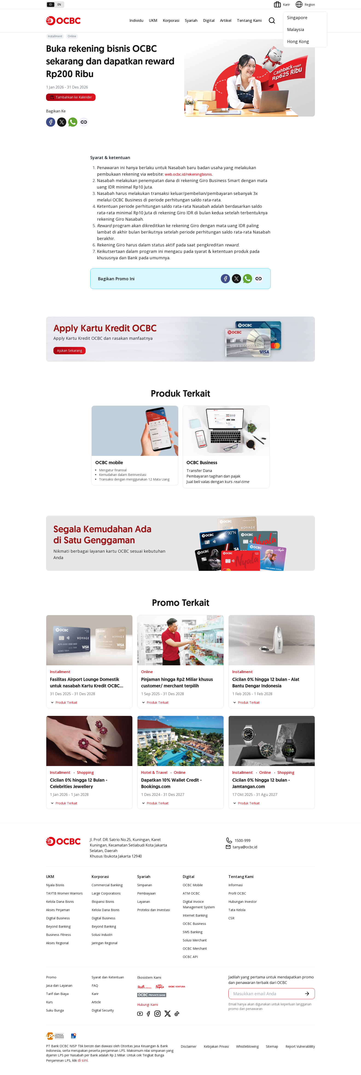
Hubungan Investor (242, 901)
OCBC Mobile (193, 885)
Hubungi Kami (147, 1004)
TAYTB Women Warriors (64, 893)
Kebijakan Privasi (216, 1046)
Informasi (235, 885)
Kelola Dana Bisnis (60, 901)
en (59, 4)
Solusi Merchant (195, 940)
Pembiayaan (146, 893)
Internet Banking (195, 915)
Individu (136, 20)
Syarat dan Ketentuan (108, 977)
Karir (95, 994)
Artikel (225, 20)
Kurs (49, 1002)
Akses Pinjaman (58, 910)
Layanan (143, 901)
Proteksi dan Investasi (153, 910)
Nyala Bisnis (55, 885)
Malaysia (295, 29)
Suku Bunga (55, 1010)
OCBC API (190, 957)
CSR (231, 918)
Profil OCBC (237, 893)
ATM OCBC (191, 893)
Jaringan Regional (104, 943)
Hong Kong (298, 41)
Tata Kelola (236, 910)
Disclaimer (188, 1046)
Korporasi (171, 20)
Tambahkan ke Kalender (71, 97)
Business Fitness (58, 934)
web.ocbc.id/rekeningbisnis (188, 174)
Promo (51, 977)
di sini (83, 1060)
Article (96, 1002)
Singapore (297, 17)
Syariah (191, 20)
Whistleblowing (247, 1046)
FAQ (95, 985)
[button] (307, 994)
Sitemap (272, 1046)
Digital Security (103, 1010)
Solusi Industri (102, 934)
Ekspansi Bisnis (103, 901)
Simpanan (144, 885)
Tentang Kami (249, 20)
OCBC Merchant (195, 948)
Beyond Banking (58, 926)
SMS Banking (192, 932)
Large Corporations (106, 893)
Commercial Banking (107, 885)
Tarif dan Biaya (57, 994)
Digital (209, 20)
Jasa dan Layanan (59, 985)
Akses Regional (57, 943)
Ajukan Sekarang (69, 350)
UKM (153, 20)
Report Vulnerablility (300, 1046)
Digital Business (58, 918)
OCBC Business (194, 923)
